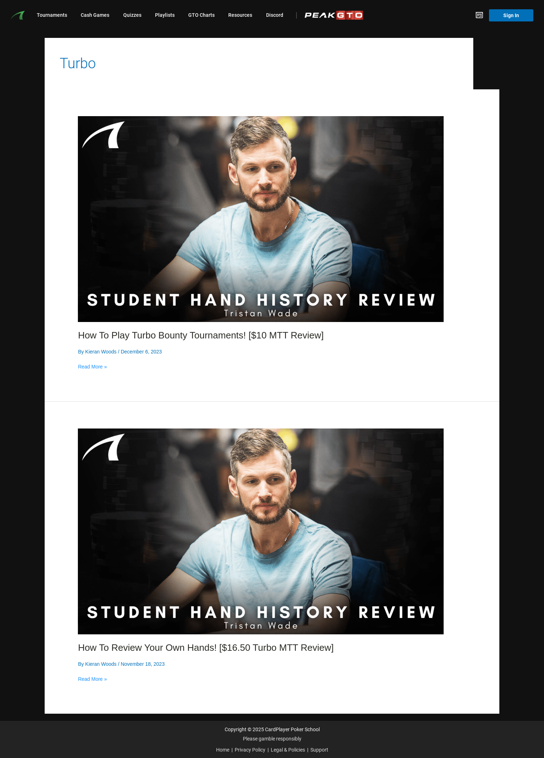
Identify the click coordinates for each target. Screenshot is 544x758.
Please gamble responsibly (272, 738)
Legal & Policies (288, 749)
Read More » (92, 367)
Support (319, 749)
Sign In (511, 15)
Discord (274, 15)
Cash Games (95, 15)
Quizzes (132, 15)
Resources (240, 15)
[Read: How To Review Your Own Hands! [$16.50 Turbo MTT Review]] (261, 531)
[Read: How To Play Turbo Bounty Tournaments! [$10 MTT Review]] (261, 218)
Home (222, 749)
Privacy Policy (250, 749)
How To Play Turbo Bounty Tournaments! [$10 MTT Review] (201, 335)
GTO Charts (201, 15)
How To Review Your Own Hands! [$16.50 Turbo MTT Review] (206, 647)
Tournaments (52, 15)
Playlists (165, 15)
